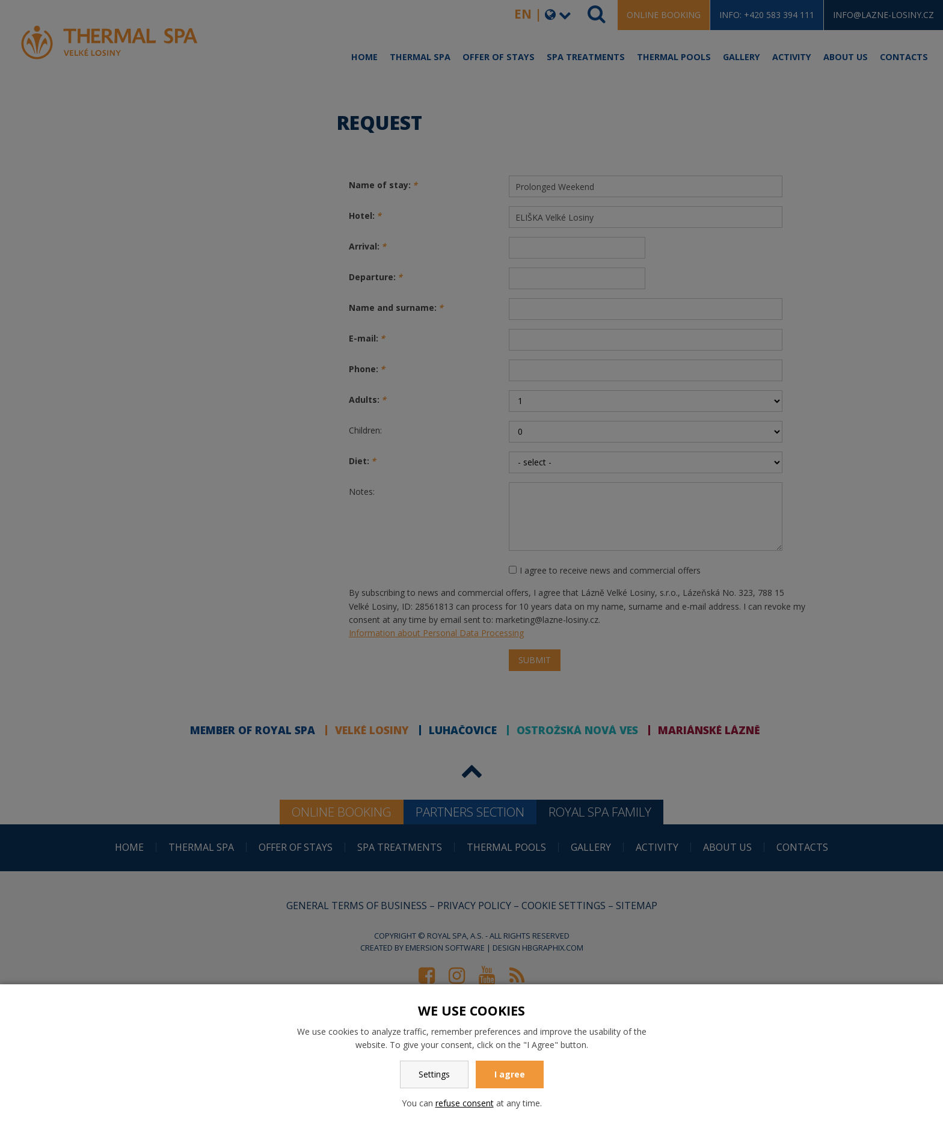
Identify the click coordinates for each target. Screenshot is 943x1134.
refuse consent (464, 1103)
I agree (509, 1074)
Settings (434, 1074)
